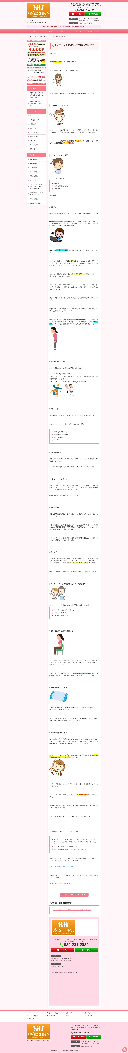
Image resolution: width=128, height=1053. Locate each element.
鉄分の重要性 (34, 199)
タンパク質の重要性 (36, 203)
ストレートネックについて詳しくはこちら (74, 894)
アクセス (78, 31)
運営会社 (32, 149)
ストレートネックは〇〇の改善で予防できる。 (36, 103)
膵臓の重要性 (34, 159)
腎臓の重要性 (34, 176)
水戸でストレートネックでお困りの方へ (61, 866)
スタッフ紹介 (34, 136)
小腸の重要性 (34, 167)
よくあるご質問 (34, 132)
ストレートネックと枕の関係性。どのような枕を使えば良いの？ (72, 910)
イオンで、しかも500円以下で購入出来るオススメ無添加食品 (36, 186)
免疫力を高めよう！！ (36, 180)
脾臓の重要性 (34, 163)
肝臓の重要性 (34, 172)
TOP (34, 31)
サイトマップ (34, 145)
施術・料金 (64, 31)
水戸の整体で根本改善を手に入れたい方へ (61, 883)
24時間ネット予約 (93, 31)
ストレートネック (37, 36)
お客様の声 (49, 31)
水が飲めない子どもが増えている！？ (36, 194)
